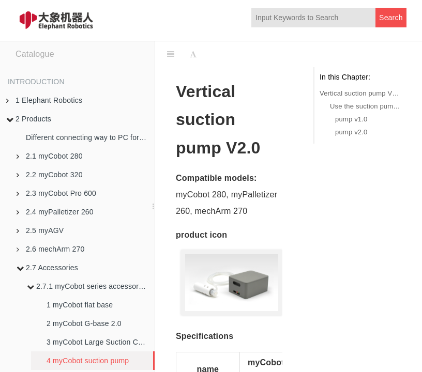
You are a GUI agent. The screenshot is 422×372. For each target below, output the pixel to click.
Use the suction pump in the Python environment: (365, 106)
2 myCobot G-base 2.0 (84, 323)
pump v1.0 (351, 119)
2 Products (28, 119)
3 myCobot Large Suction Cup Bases (101, 342)
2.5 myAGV (40, 230)
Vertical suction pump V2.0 (360, 93)
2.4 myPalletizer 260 (55, 212)
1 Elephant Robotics (44, 100)
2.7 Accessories (47, 268)
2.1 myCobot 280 (50, 156)
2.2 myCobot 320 (50, 175)
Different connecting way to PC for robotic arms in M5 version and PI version (90, 137)
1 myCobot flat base (80, 305)
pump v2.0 (351, 132)
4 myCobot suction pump (88, 361)
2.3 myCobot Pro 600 (56, 193)
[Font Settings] (193, 54)
